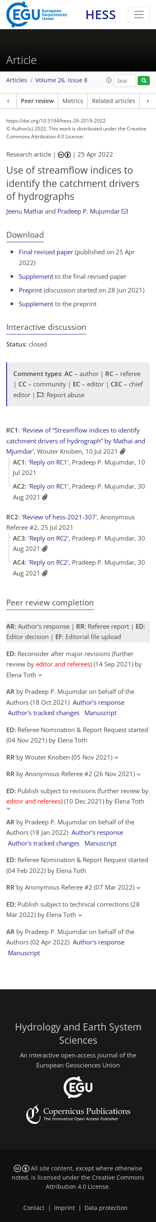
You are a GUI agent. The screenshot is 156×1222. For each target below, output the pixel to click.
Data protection (106, 1208)
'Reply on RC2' (48, 538)
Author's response (98, 702)
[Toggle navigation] (139, 14)
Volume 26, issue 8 (61, 80)
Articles (16, 80)
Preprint (30, 290)
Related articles (113, 101)
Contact (34, 1208)
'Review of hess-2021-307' (59, 517)
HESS (100, 14)
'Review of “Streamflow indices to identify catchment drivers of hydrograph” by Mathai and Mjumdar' (75, 440)
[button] (109, 80)
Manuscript (100, 712)
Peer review (37, 101)
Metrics (72, 101)
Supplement (36, 276)
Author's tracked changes (43, 712)
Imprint (64, 1208)
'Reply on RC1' (48, 462)
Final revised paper (46, 252)
